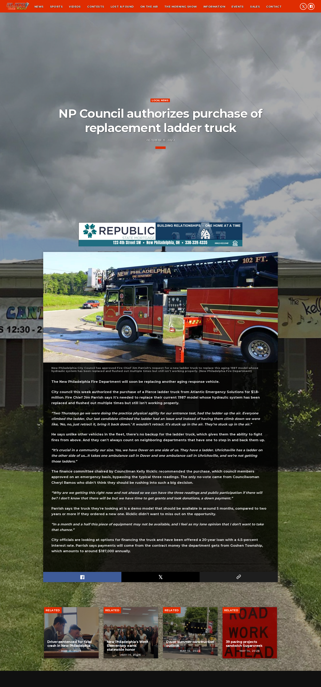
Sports (56, 6)
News (39, 6)
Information (214, 6)
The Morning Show (180, 6)
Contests (95, 6)
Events (238, 6)
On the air (149, 6)
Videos (75, 6)
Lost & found (122, 6)
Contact (273, 6)
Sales (255, 6)
